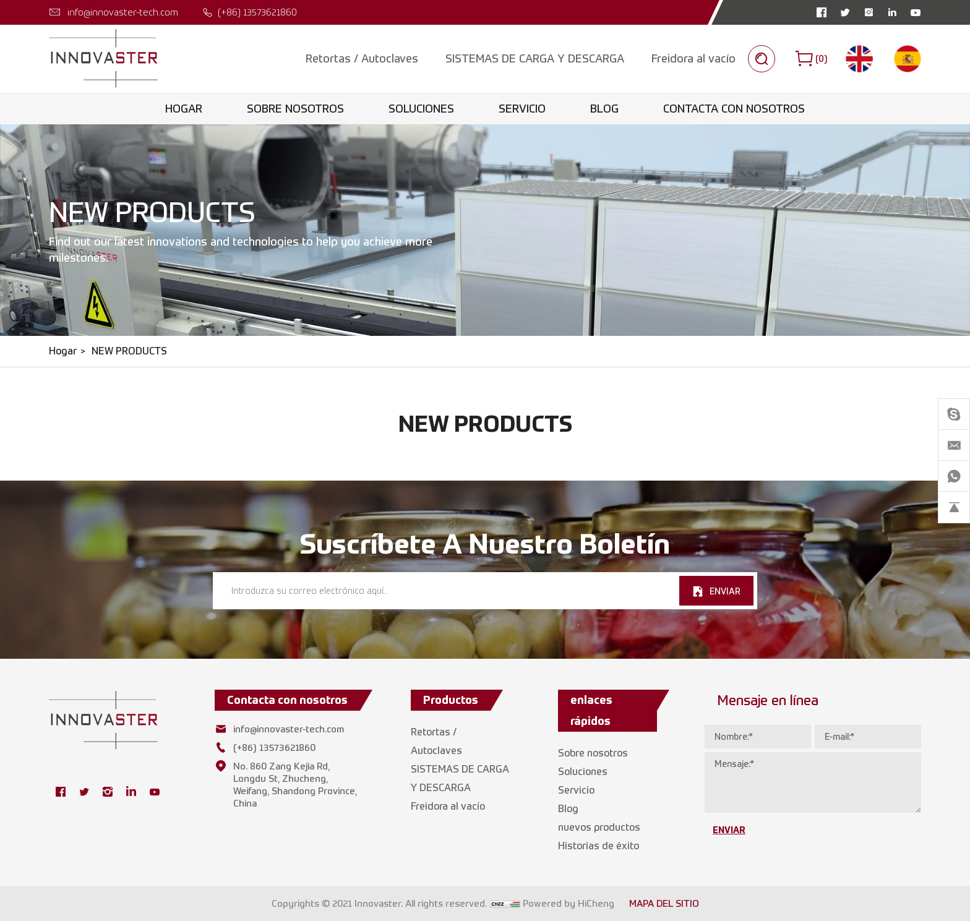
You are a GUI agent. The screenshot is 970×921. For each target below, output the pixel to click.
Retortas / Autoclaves (362, 58)
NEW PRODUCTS (129, 351)
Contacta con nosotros (734, 108)
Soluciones (421, 108)
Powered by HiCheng (568, 903)
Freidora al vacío (693, 58)
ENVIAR (725, 591)
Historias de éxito (598, 846)
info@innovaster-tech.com (122, 12)
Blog (604, 108)
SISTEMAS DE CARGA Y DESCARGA (534, 58)
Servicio (522, 108)
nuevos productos (599, 827)
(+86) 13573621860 (257, 12)
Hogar (183, 108)
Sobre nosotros (295, 108)
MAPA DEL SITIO (664, 903)
